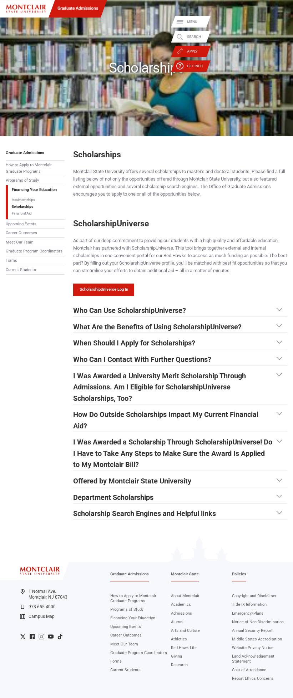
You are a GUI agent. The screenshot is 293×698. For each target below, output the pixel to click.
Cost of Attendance (249, 670)
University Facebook (32, 636)
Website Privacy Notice (252, 647)
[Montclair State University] (26, 9)
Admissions (181, 613)
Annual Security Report (252, 630)
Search (281, 37)
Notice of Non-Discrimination (258, 622)
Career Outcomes (21, 233)
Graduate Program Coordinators (34, 251)
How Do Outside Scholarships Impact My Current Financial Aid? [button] (165, 419)
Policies (239, 574)
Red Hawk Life (184, 647)
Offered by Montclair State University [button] (132, 481)
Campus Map (37, 616)
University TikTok (60, 636)
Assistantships (23, 200)
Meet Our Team (20, 242)
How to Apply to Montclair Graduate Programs (29, 168)
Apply (279, 51)
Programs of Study (22, 180)
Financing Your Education (34, 189)
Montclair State (185, 574)
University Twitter (23, 636)
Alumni (177, 622)
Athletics (179, 639)
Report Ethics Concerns (253, 678)
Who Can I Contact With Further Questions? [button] (142, 359)
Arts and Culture (185, 630)
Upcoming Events (21, 224)
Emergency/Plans (247, 613)
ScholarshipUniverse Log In (104, 289)
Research (179, 665)
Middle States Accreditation (257, 639)
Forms (11, 260)
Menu (279, 22)
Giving (176, 656)
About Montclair (185, 596)
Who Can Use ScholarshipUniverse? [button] (129, 310)
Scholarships (22, 206)
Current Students (21, 269)
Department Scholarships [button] (113, 497)
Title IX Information (249, 604)
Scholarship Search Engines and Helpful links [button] (144, 514)
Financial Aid (22, 213)
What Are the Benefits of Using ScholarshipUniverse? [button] (157, 327)
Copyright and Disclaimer (254, 596)
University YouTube (51, 636)
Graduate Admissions (77, 8)
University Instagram (41, 636)
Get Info (282, 66)
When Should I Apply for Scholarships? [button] (134, 343)
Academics (181, 604)
